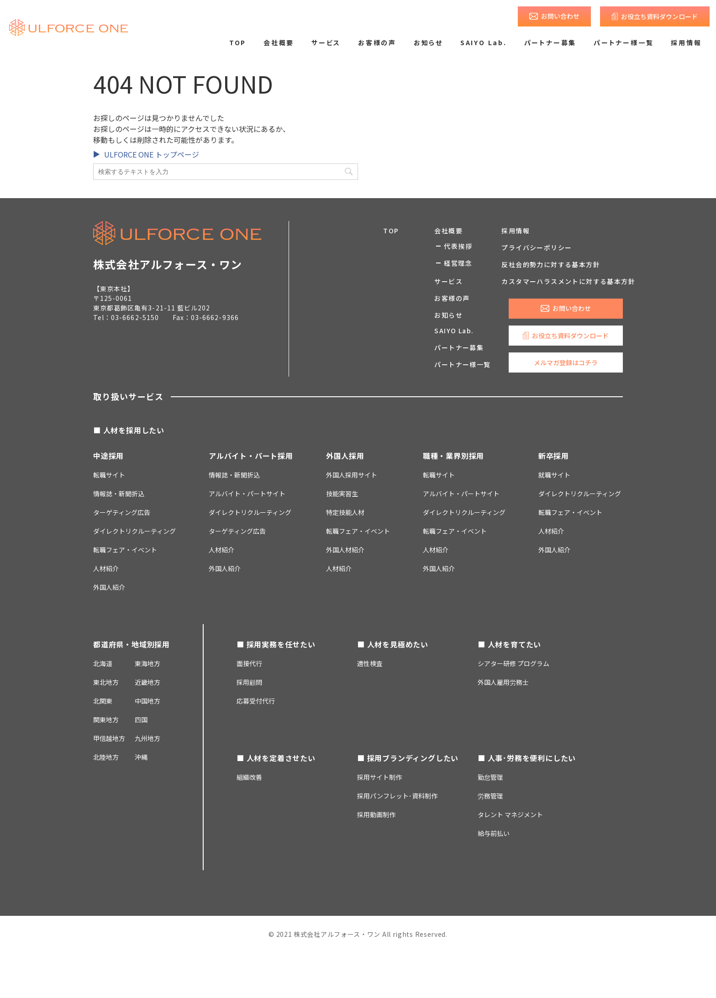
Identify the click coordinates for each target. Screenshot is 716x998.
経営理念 (458, 263)
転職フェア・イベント (125, 549)
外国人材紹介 (345, 549)
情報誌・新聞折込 (118, 493)
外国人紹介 (109, 587)
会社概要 (278, 42)
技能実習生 (342, 493)
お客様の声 (377, 42)
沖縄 (141, 757)
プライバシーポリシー (536, 247)
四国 (141, 719)
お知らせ (428, 42)
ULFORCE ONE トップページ (151, 154)
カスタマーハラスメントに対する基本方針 (568, 281)
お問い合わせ (560, 16)
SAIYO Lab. (483, 42)
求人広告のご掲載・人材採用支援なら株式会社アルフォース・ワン (68, 27)
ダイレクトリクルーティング (250, 512)
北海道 (102, 663)
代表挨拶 (458, 246)
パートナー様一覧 (623, 42)
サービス (326, 42)
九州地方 (147, 738)
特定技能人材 (345, 512)
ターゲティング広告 (121, 512)
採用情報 (686, 42)
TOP (237, 42)
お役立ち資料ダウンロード (659, 16)
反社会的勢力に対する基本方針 (550, 264)
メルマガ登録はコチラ (566, 362)
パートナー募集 (550, 42)
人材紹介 (106, 568)
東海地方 (147, 663)
